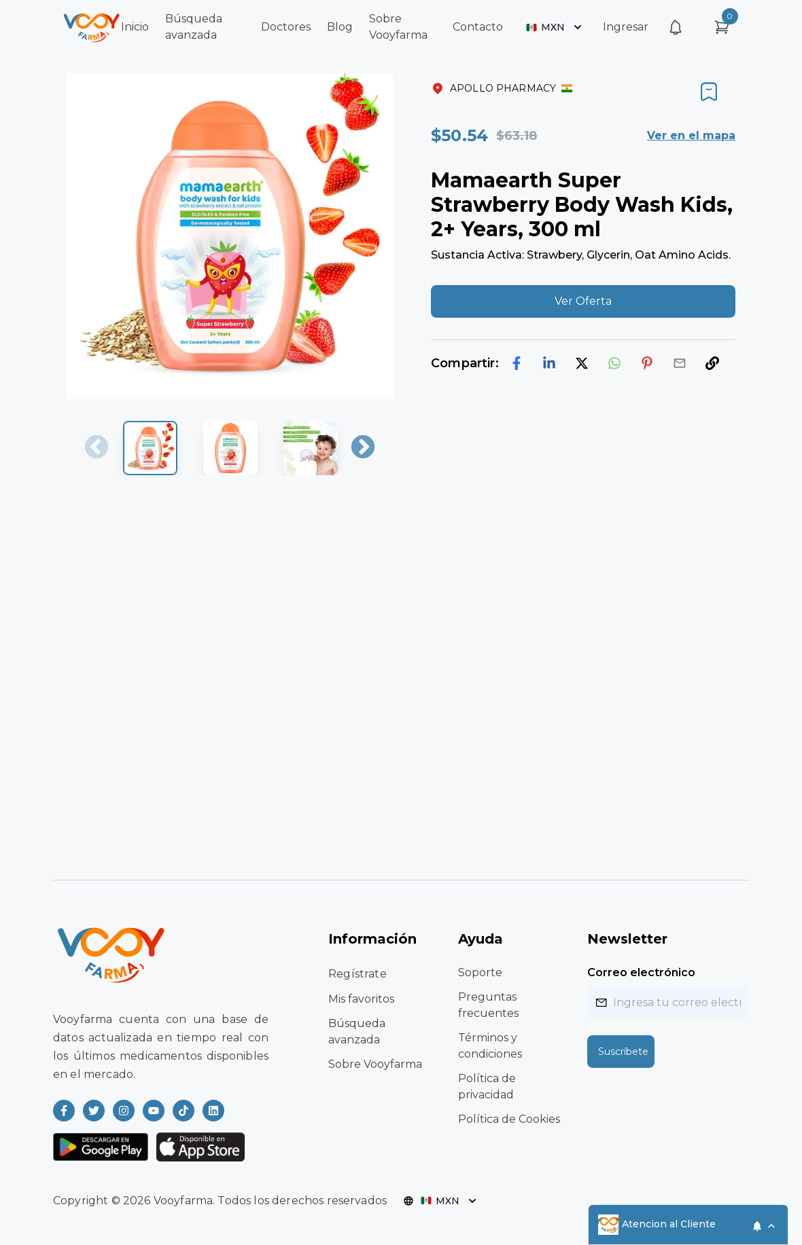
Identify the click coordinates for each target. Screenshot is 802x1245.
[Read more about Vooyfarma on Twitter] (94, 1110)
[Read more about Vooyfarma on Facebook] (64, 1110)
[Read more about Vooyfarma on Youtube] (153, 1110)
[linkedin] (549, 363)
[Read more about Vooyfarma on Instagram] (124, 1110)
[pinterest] (647, 363)
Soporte (480, 972)
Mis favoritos (361, 998)
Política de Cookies (509, 1119)
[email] (679, 363)
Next (363, 448)
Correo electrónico (641, 972)
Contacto (478, 26)
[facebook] (516, 363)
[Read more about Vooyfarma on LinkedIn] (213, 1110)
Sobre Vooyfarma (375, 1064)
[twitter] (582, 363)
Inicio (135, 26)
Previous (96, 448)
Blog (340, 26)
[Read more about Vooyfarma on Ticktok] (183, 1110)
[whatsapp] (614, 363)
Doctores (286, 26)
